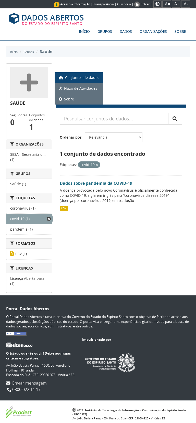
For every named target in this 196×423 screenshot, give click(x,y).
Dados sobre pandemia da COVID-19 (96, 183)
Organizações (153, 31)
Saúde (46, 51)
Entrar (145, 4)
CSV (63, 208)
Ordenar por (70, 137)
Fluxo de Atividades (78, 88)
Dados (126, 31)
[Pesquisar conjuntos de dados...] (114, 119)
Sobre (180, 31)
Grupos (104, 31)
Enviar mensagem (29, 383)
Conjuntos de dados (79, 77)
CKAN (14, 345)
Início (84, 31)
